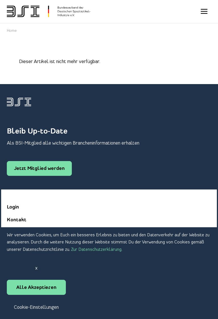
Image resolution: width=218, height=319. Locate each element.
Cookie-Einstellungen (36, 307)
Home (12, 31)
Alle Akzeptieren (36, 288)
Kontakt (16, 220)
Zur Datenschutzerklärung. (96, 249)
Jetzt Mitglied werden (39, 169)
